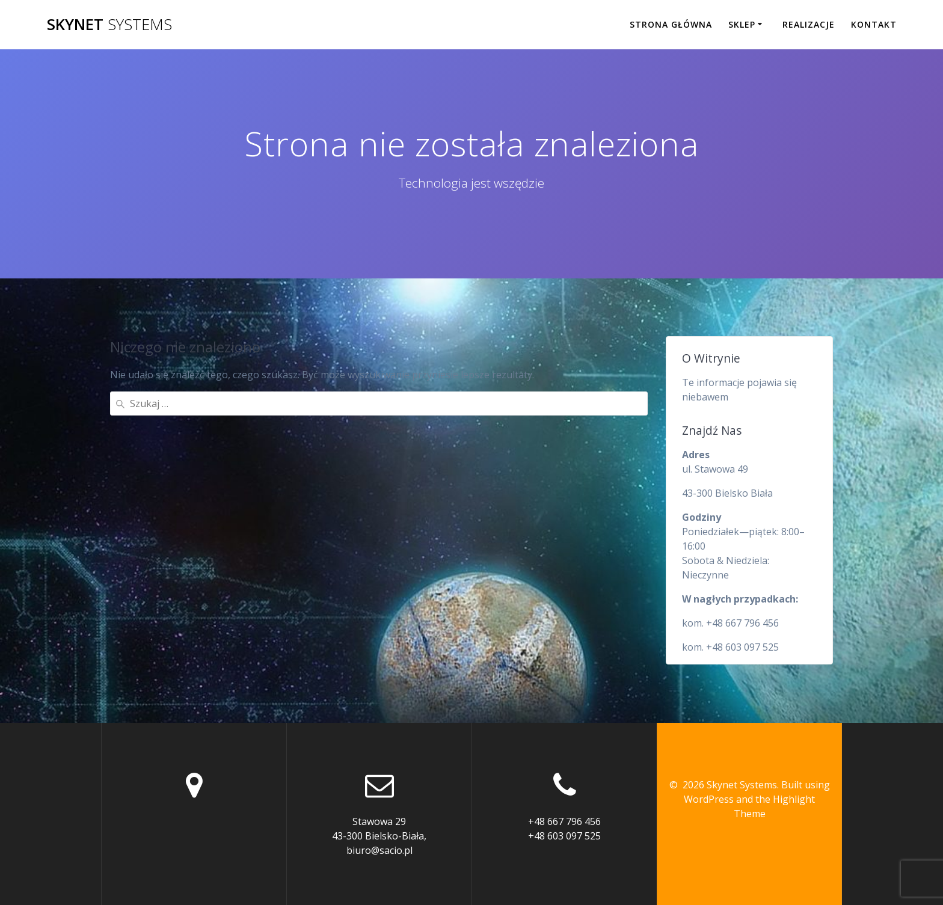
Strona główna (671, 24)
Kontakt (874, 24)
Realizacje (808, 24)
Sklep (741, 24)
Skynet (109, 24)
